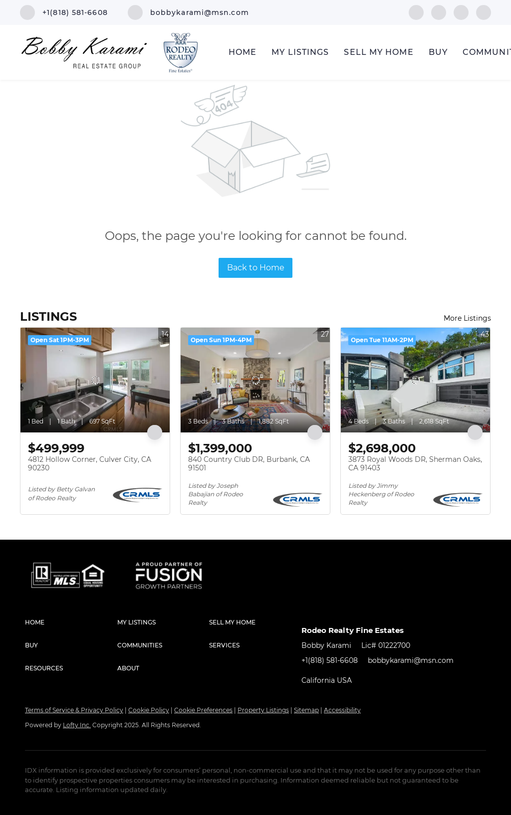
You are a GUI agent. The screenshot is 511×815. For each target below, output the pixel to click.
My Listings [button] (300, 52)
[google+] (483, 11)
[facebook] (416, 11)
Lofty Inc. (77, 725)
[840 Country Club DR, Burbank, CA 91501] (255, 380)
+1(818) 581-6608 (329, 660)
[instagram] (461, 11)
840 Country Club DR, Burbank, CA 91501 (249, 464)
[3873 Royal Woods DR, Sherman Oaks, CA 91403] (415, 380)
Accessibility (342, 710)
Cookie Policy (148, 710)
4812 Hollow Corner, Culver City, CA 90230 (89, 464)
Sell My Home (378, 52)
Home (242, 52)
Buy (438, 52)
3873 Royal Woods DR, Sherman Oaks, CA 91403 (415, 464)
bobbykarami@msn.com (411, 660)
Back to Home (255, 267)
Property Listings (263, 710)
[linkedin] (438, 11)
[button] (71, 622)
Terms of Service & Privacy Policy (74, 710)
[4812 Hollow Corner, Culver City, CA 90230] (95, 380)
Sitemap (306, 710)
